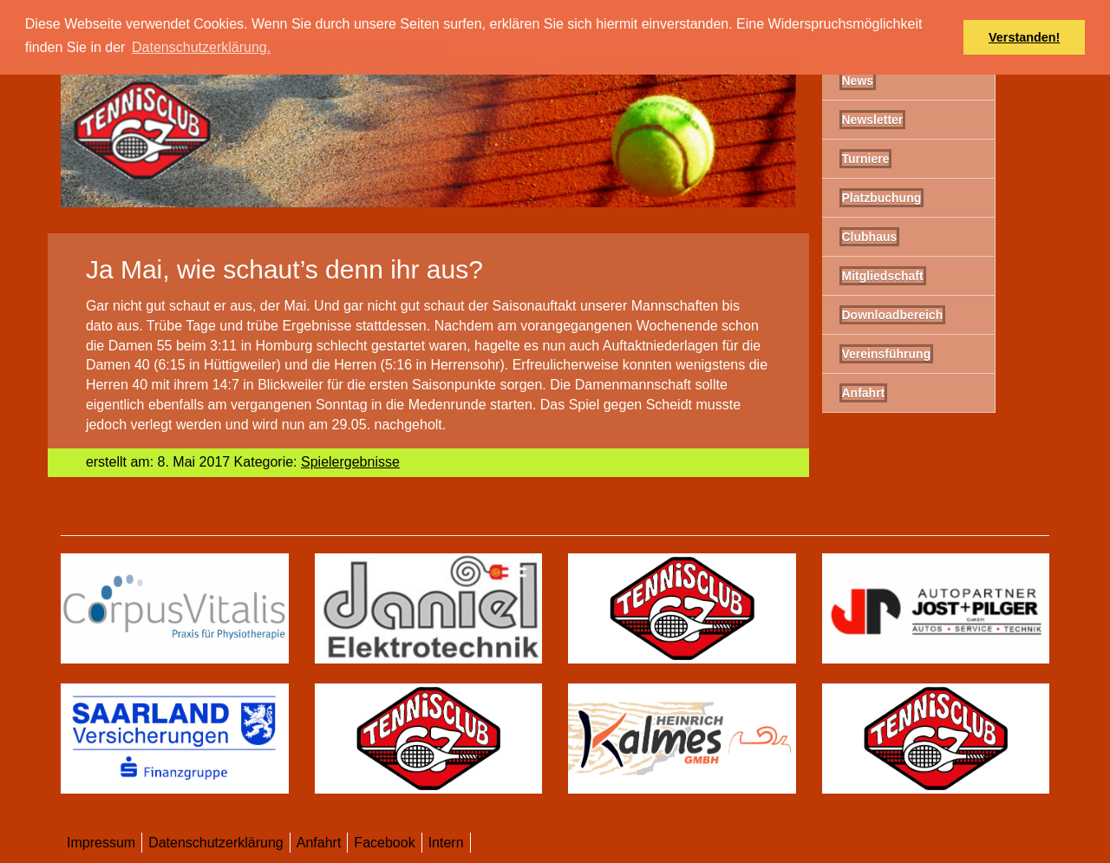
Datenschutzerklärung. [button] (201, 47)
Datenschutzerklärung (216, 842)
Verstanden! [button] (1024, 37)
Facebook (384, 842)
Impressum (101, 842)
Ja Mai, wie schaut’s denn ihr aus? (284, 269)
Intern (446, 842)
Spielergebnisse (350, 461)
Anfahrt (319, 842)
